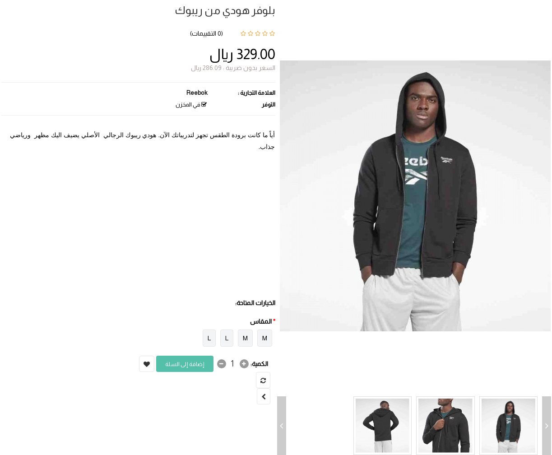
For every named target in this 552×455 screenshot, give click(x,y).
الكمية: (259, 363)
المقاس (261, 321)
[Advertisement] (138, 229)
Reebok (197, 92)
